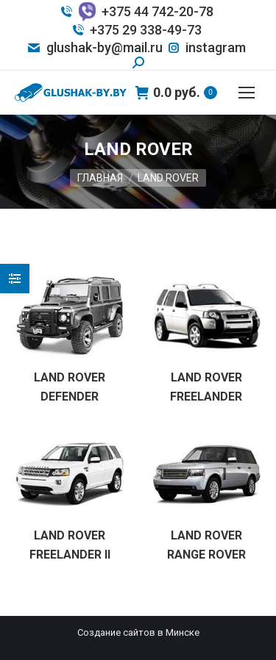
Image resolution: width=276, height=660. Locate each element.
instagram (206, 47)
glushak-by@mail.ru (94, 47)
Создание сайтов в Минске (138, 632)
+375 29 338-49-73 (136, 29)
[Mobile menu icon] (246, 92)
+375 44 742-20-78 (136, 11)
